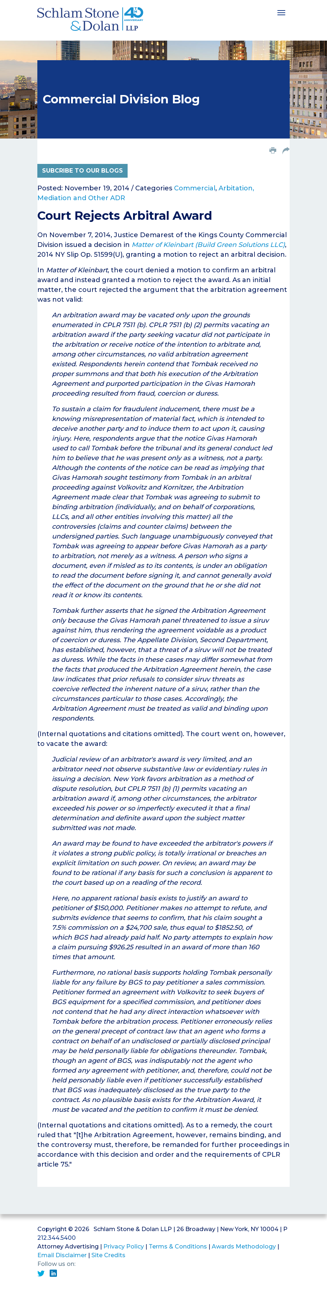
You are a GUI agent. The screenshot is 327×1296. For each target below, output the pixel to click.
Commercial (194, 188)
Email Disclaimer (62, 1255)
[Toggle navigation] (281, 12)
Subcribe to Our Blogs (82, 170)
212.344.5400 (56, 1237)
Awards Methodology (244, 1246)
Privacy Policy (123, 1246)
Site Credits (108, 1255)
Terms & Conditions (178, 1246)
